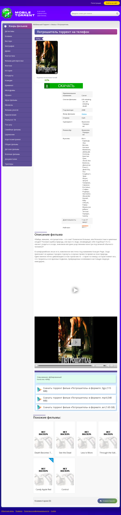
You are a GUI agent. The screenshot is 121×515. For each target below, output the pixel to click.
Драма (7, 51)
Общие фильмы (11, 144)
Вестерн (8, 41)
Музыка (8, 95)
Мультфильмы (11, 100)
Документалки (11, 159)
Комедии (8, 80)
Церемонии (10, 134)
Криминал (9, 85)
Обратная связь (7, 511)
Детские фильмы (12, 149)
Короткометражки (13, 139)
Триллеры (9, 164)
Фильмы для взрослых (14, 61)
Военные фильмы (12, 154)
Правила (18, 511)
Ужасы (84, 114)
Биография (9, 46)
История (8, 70)
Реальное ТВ (10, 120)
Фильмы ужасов (11, 110)
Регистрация (96, 3)
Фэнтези (8, 66)
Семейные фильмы (13, 129)
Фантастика (10, 56)
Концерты (9, 75)
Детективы (9, 31)
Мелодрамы (10, 90)
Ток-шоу (8, 124)
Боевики (8, 36)
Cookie (53, 511)
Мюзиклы (9, 105)
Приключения (10, 115)
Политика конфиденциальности (36, 511)
